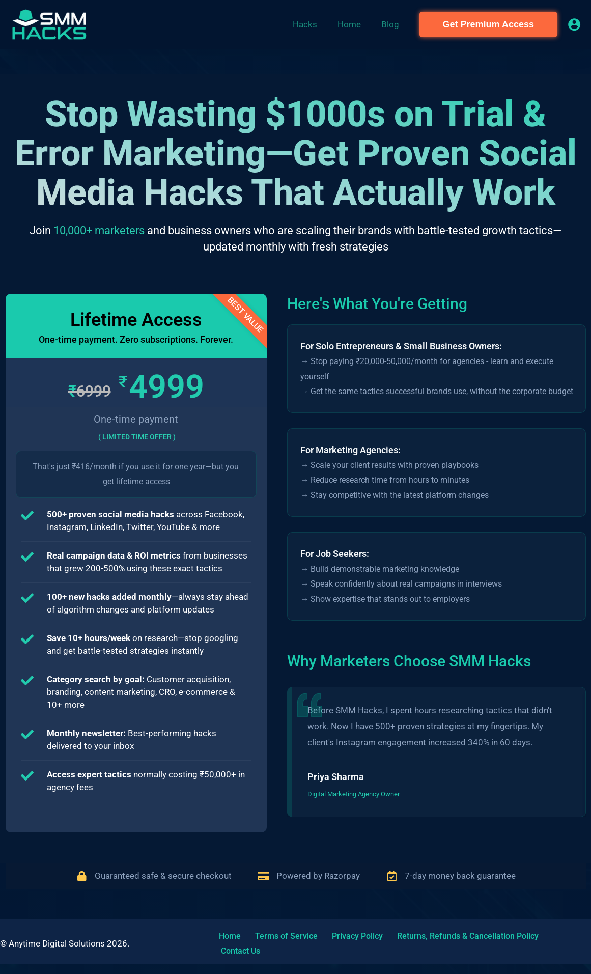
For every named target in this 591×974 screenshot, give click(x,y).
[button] (488, 24)
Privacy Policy (340, 948)
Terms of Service (275, 948)
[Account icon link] (574, 24)
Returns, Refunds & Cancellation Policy (444, 948)
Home (225, 948)
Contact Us (542, 948)
